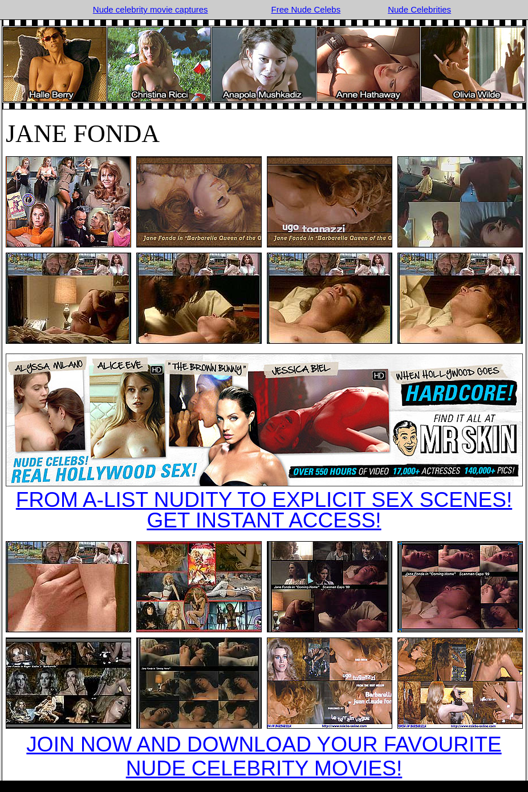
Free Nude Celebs (305, 9)
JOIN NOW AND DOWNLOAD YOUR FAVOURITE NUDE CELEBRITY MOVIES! (263, 756)
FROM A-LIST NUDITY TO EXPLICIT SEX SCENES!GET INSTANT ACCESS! (264, 510)
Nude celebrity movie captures (150, 9)
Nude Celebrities (419, 9)
